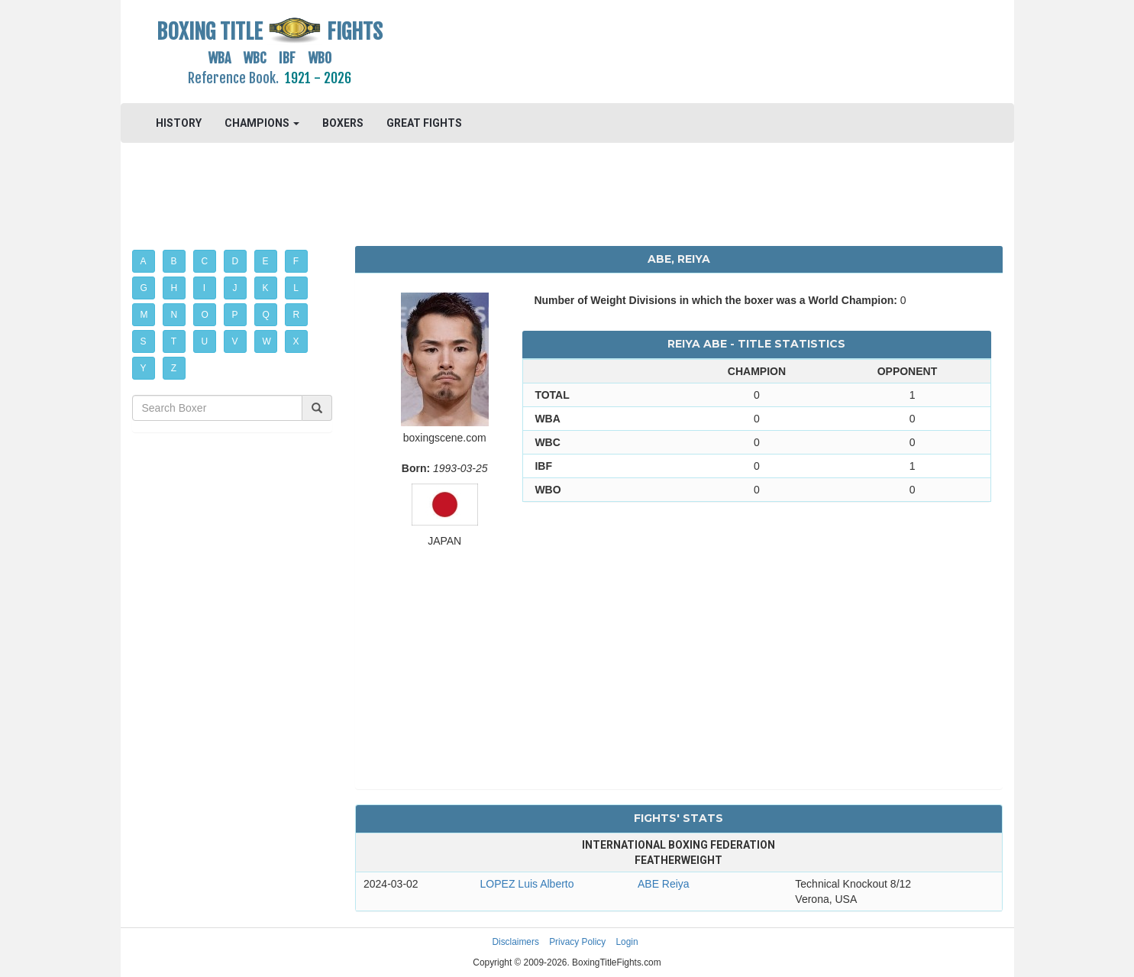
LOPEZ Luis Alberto (527, 884)
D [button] (235, 261)
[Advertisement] (679, 49)
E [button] (266, 261)
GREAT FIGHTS (424, 123)
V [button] (235, 341)
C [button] (205, 261)
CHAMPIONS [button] (262, 123)
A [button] (144, 261)
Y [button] (144, 368)
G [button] (144, 288)
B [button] (174, 261)
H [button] (174, 288)
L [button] (296, 288)
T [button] (173, 341)
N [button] (174, 314)
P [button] (235, 314)
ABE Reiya (664, 884)
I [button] (204, 288)
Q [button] (266, 314)
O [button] (205, 314)
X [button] (296, 341)
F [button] (296, 261)
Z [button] (173, 368)
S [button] (144, 341)
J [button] (235, 288)
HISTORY (179, 123)
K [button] (266, 288)
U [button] (205, 341)
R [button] (296, 314)
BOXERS (342, 123)
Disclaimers (515, 942)
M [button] (144, 314)
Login (627, 942)
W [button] (267, 341)
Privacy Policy (577, 942)
